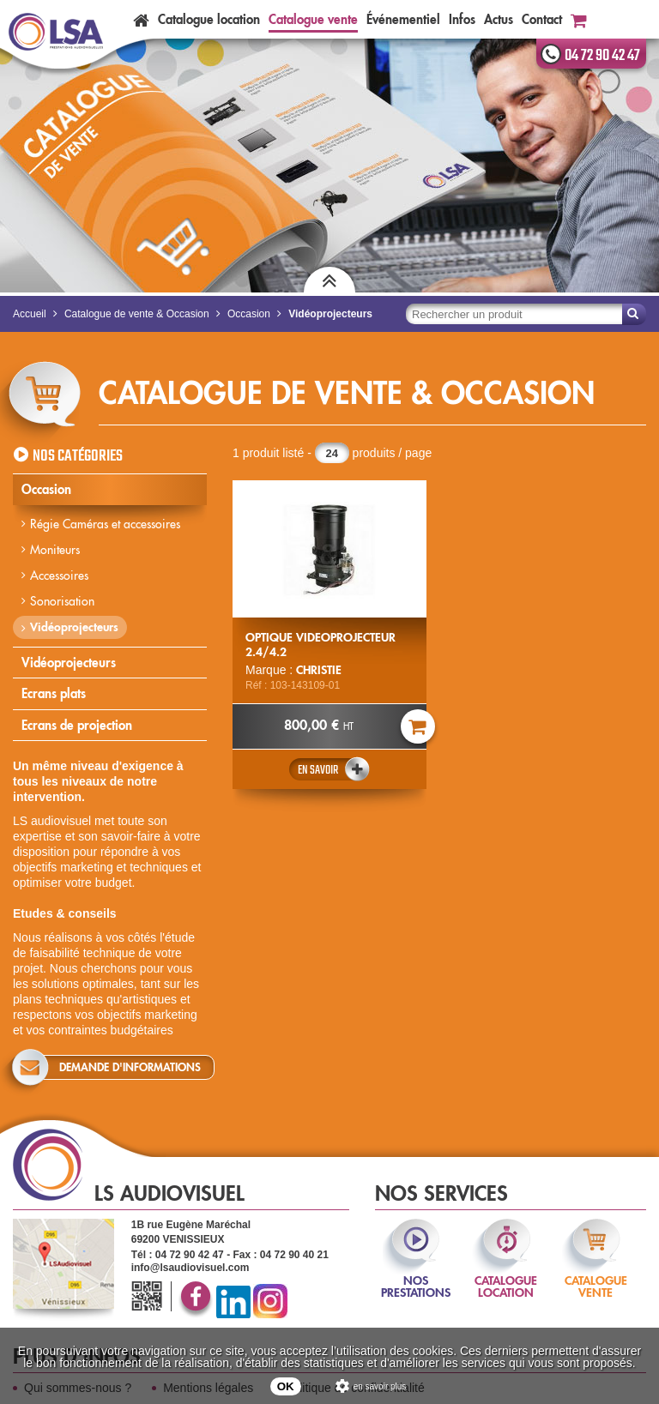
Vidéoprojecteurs (74, 627)
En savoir (318, 770)
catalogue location (506, 1275)
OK (285, 1386)
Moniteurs (55, 549)
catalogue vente (596, 1275)
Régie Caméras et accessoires (105, 524)
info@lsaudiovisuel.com (190, 1268)
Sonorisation (62, 601)
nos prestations (415, 1275)
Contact (542, 19)
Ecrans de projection (76, 725)
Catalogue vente (313, 19)
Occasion (46, 489)
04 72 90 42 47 (602, 56)
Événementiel (403, 19)
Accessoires (59, 575)
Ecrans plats (53, 693)
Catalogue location (209, 19)
